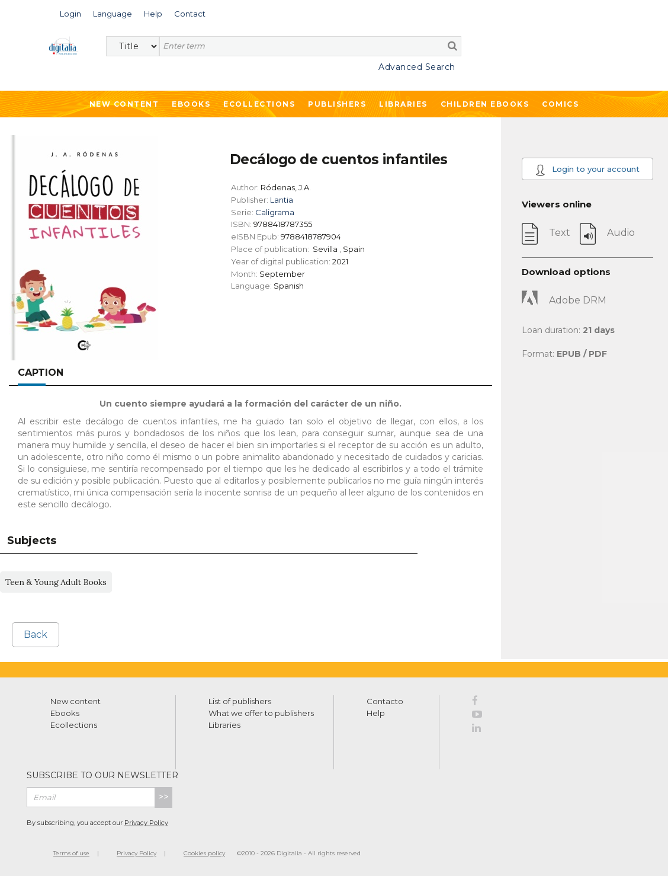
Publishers (337, 104)
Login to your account (587, 170)
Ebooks (191, 104)
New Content (124, 104)
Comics (560, 104)
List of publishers (239, 701)
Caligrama (274, 212)
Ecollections (259, 104)
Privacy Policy (146, 823)
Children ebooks (485, 104)
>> (163, 797)
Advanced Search (416, 67)
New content (75, 701)
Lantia (281, 199)
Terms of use (71, 853)
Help (376, 713)
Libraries (403, 104)
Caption (40, 372)
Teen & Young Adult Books (56, 582)
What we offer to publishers (261, 713)
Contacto (385, 701)
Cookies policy (204, 853)
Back (35, 634)
